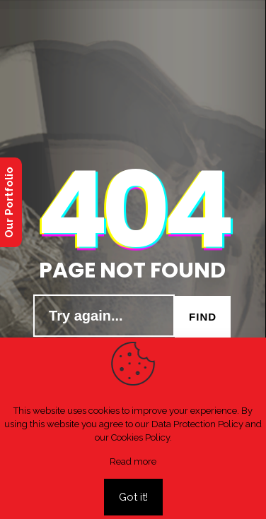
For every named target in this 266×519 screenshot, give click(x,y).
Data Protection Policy (197, 424)
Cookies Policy (140, 437)
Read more (133, 461)
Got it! (133, 497)
